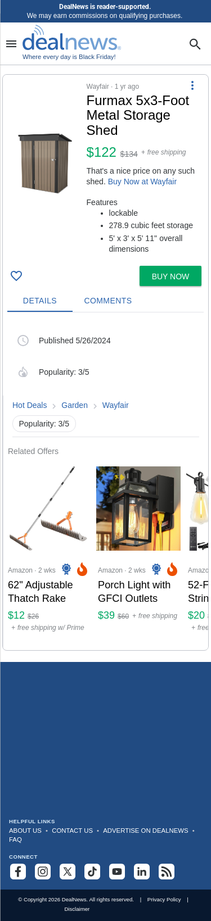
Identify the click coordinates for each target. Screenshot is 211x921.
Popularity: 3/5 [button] (44, 423)
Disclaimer (76, 909)
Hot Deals (29, 405)
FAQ (15, 839)
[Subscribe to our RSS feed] (167, 872)
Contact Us (72, 830)
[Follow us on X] (68, 872)
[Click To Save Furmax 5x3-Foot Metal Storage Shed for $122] (16, 276)
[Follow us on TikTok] (92, 872)
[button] (105, 168)
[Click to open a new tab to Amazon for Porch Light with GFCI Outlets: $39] (138, 553)
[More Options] (192, 85)
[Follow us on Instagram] (43, 872)
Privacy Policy (164, 899)
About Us (25, 830)
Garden (74, 405)
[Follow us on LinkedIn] (142, 872)
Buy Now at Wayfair (142, 181)
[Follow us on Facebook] (18, 872)
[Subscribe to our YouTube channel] (117, 872)
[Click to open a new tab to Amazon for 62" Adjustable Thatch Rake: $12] (48, 553)
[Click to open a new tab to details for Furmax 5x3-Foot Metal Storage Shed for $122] (45, 163)
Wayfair (115, 405)
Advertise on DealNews (145, 830)
